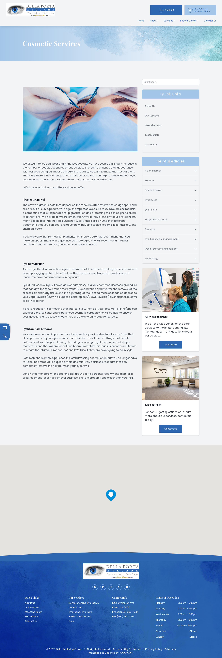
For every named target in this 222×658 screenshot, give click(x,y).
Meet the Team (153, 125)
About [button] (154, 20)
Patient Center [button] (189, 20)
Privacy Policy (153, 649)
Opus (71, 621)
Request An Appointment (202, 10)
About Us (150, 106)
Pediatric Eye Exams (80, 616)
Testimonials (152, 135)
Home (141, 20)
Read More (171, 344)
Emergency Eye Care (80, 612)
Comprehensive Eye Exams (84, 603)
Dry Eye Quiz (75, 607)
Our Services (152, 115)
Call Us (169, 10)
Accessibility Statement (127, 649)
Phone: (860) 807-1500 (125, 612)
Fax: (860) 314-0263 (123, 616)
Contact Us (210, 20)
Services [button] (169, 20)
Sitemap (170, 649)
